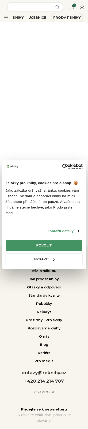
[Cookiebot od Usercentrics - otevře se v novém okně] (63, 167)
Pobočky (44, 303)
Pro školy (54, 320)
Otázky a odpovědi (44, 287)
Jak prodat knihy (44, 279)
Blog (44, 344)
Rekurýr (44, 312)
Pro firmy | (36, 320)
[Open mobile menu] (6, 17)
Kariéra (44, 353)
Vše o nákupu (44, 271)
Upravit (44, 259)
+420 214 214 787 (44, 381)
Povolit (44, 245)
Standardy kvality (44, 295)
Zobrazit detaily (60, 231)
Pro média (44, 361)
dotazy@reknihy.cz (44, 372)
